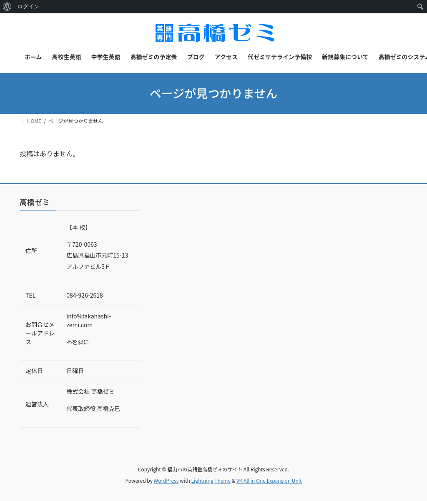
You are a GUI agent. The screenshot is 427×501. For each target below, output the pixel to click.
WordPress (166, 480)
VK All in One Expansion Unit (269, 480)
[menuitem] (7, 6)
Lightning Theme (211, 480)
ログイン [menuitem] (28, 6)
